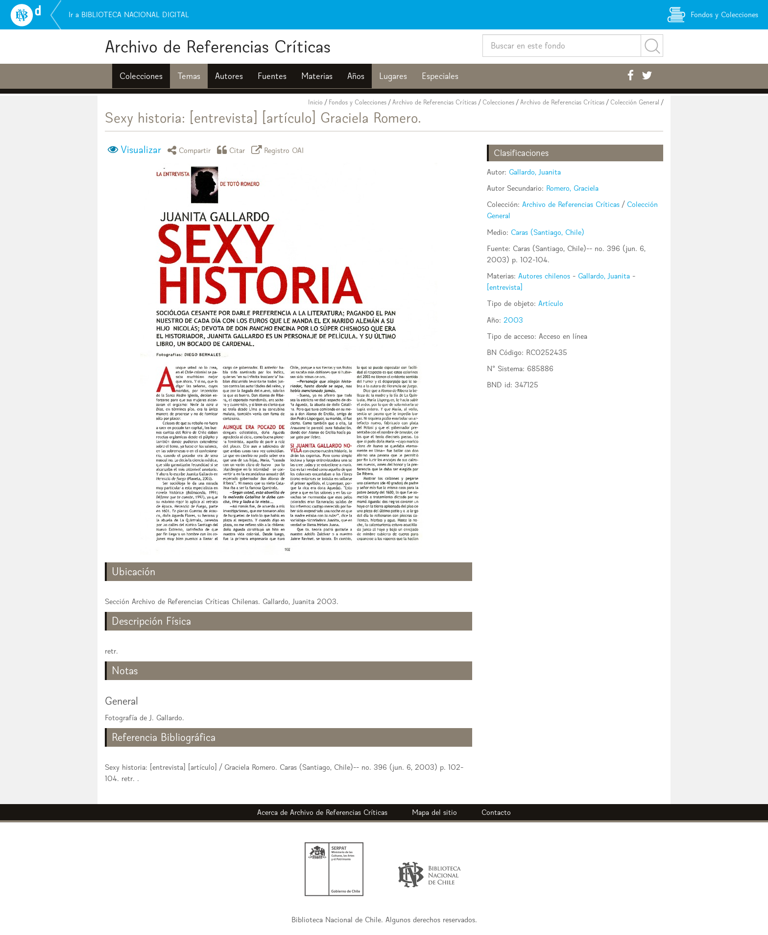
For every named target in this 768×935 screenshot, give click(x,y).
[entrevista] (505, 287)
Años (355, 76)
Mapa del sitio (434, 812)
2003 (513, 320)
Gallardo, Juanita (535, 172)
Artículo (550, 303)
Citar (232, 150)
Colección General (634, 102)
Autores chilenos (544, 275)
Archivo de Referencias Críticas (218, 46)
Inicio (315, 102)
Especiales (440, 76)
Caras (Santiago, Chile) (547, 232)
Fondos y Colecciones (357, 102)
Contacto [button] (496, 812)
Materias (317, 76)
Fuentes (272, 76)
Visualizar (140, 149)
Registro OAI (279, 150)
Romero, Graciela (572, 188)
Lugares (393, 76)
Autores (229, 76)
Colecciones (141, 76)
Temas (188, 76)
